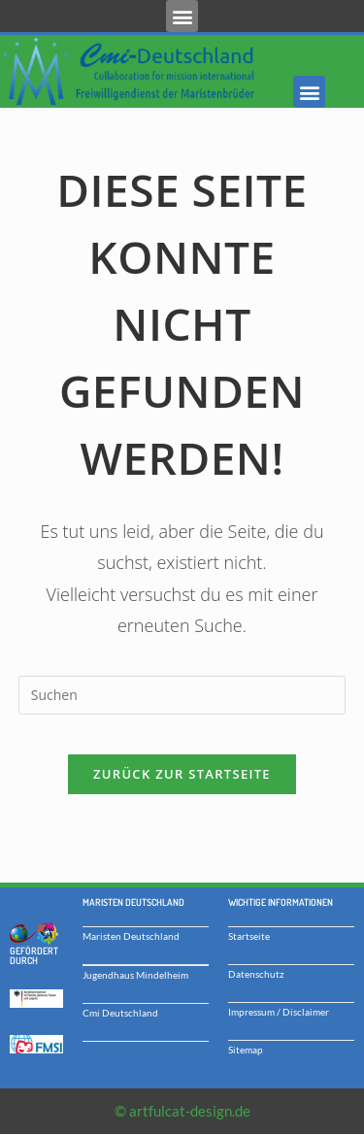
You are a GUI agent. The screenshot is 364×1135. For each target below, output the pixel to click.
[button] (182, 16)
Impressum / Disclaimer (278, 1012)
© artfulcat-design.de (182, 1110)
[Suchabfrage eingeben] (182, 695)
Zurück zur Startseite (182, 774)
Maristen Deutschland (131, 936)
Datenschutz (256, 974)
